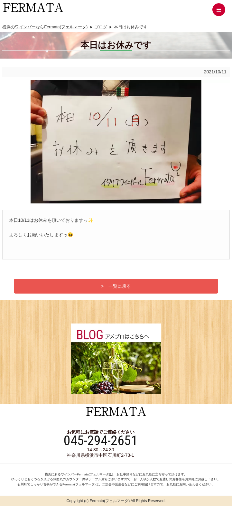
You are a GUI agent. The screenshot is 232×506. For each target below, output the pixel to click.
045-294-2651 (101, 440)
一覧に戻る (119, 286)
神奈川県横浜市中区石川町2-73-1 (100, 455)
